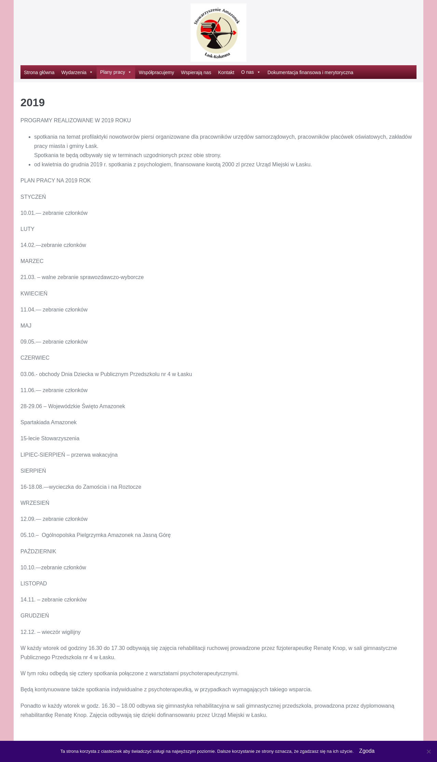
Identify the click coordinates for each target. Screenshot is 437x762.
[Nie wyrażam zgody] (428, 751)
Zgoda (367, 751)
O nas (250, 72)
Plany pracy (116, 72)
